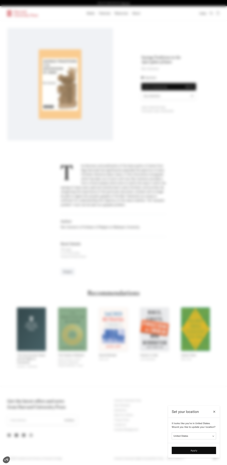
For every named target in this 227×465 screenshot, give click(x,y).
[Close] (214, 412)
